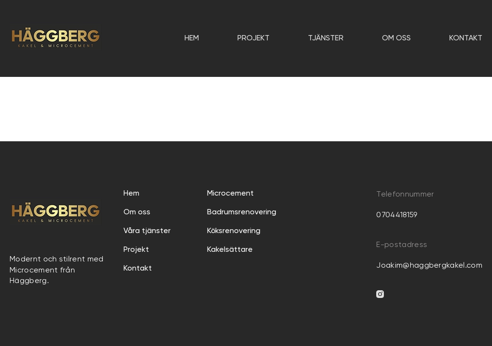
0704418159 (396, 215)
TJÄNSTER (326, 38)
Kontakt (465, 38)
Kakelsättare (230, 250)
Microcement (230, 194)
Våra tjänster (147, 231)
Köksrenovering (233, 231)
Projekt (253, 38)
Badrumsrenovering (241, 212)
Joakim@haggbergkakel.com (429, 266)
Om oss (396, 38)
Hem (191, 38)
